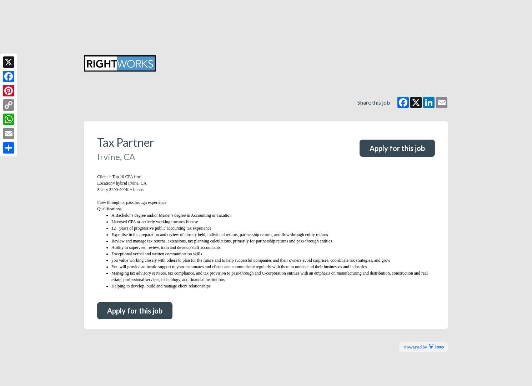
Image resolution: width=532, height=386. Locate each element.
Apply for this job (397, 148)
